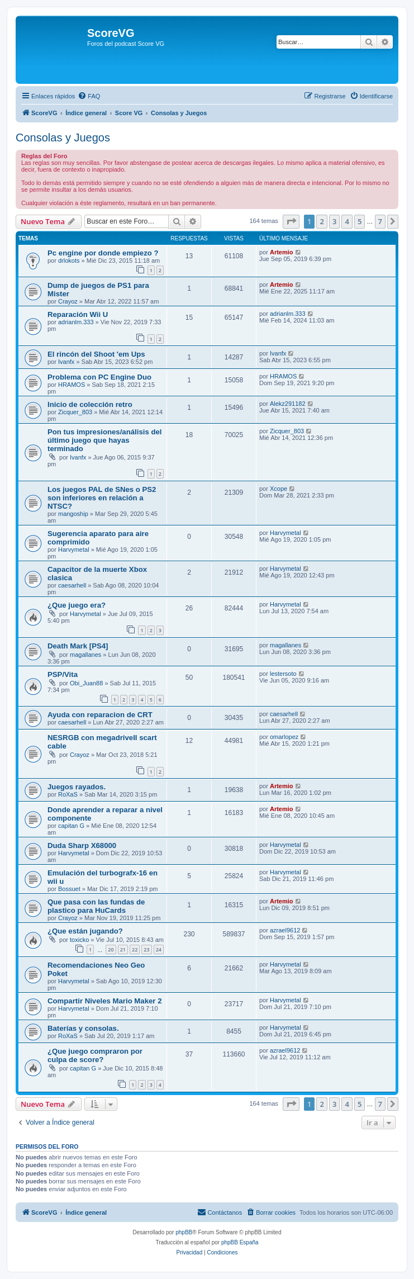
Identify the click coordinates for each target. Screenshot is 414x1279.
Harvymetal (73, 549)
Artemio (281, 252)
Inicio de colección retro (89, 404)
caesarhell (72, 585)
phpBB (183, 1232)
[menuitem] (89, 96)
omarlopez (284, 736)
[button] (291, 221)
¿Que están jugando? (85, 931)
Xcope (278, 488)
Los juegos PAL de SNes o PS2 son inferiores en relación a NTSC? (101, 497)
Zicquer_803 (75, 412)
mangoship (73, 513)
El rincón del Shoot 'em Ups (96, 354)
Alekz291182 (288, 403)
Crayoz (68, 301)
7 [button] (380, 221)
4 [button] (347, 221)
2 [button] (321, 221)
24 (158, 949)
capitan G (71, 825)
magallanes (85, 654)
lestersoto (283, 673)
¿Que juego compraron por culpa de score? (94, 1055)
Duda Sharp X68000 (81, 845)
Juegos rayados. (76, 787)
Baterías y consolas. (83, 1028)
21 (123, 949)
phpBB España (240, 1242)
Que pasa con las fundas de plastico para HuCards (96, 906)
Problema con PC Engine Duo (99, 377)
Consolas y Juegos (63, 137)
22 (134, 949)
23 (146, 949)
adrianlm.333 (76, 322)
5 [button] (359, 221)
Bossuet (69, 888)
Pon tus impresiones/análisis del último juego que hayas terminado (104, 440)
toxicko (79, 939)
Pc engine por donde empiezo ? (103, 253)
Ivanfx (66, 361)
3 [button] (334, 221)
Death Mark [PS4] (77, 646)
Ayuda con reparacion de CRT (100, 714)
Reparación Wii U (77, 314)
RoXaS (68, 794)
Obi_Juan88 (86, 683)
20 (110, 949)
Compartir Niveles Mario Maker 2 (104, 1001)
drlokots (69, 260)
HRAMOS (71, 384)
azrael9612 (285, 930)
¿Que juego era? (76, 605)
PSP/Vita (62, 674)
